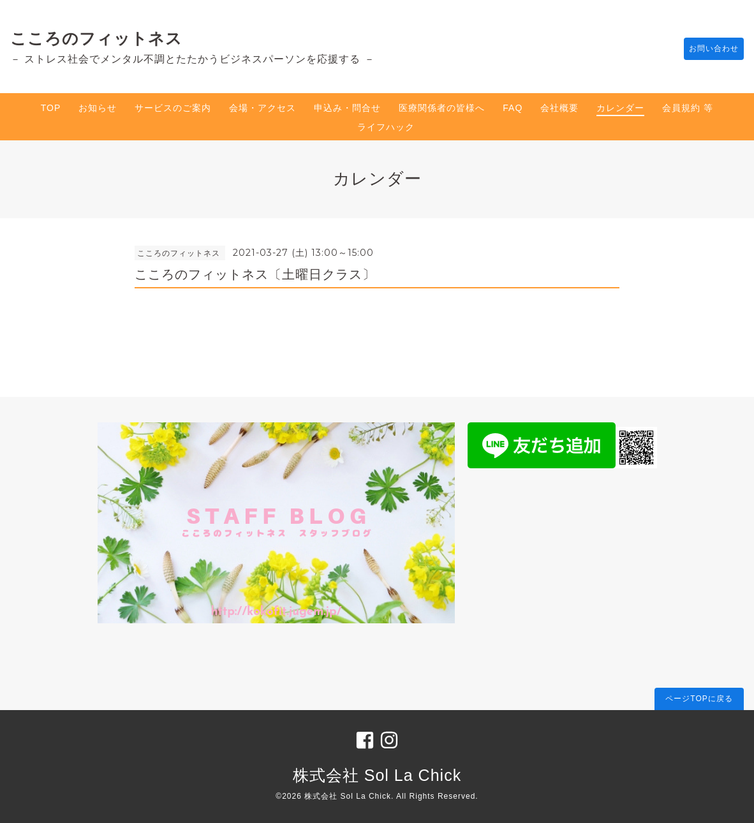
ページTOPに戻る (698, 698)
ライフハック (386, 127)
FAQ (512, 108)
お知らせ (97, 108)
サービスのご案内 (173, 108)
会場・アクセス (262, 108)
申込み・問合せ (347, 108)
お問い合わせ (707, 49)
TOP (51, 108)
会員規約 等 (687, 108)
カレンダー (620, 108)
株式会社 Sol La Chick (377, 775)
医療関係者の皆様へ (442, 108)
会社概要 (559, 108)
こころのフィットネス (96, 38)
